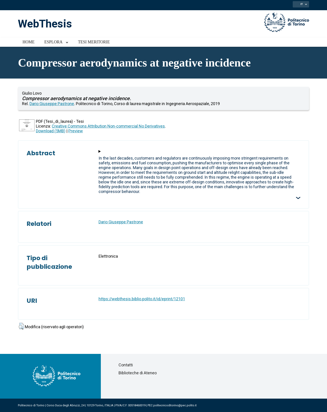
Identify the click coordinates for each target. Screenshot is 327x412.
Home (28, 42)
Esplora (53, 42)
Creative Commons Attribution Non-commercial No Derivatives (108, 126)
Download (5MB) (50, 130)
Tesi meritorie (94, 42)
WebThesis (45, 23)
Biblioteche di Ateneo (138, 372)
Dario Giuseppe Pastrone (52, 103)
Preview (75, 130)
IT (301, 4)
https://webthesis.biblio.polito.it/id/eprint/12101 (142, 298)
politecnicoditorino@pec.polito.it (175, 405)
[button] (21, 326)
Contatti (126, 365)
